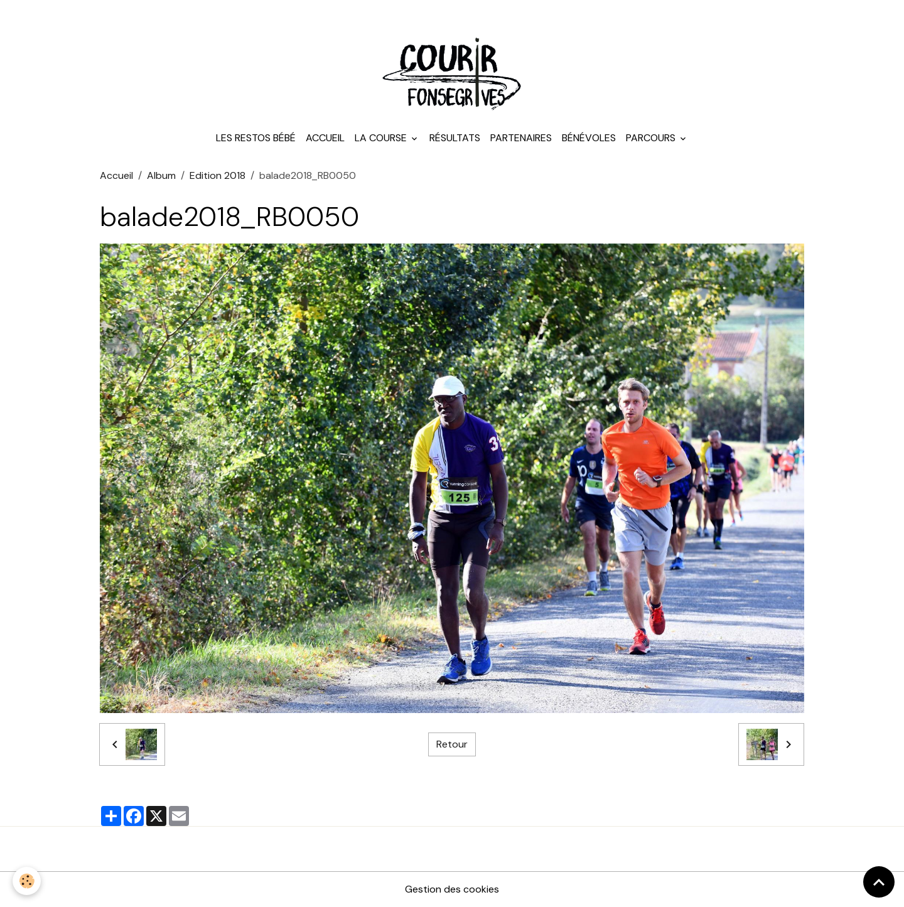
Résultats (454, 137)
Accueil (325, 137)
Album (161, 175)
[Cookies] (27, 881)
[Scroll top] (879, 882)
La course (382, 137)
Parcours (652, 137)
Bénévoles (589, 137)
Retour (452, 744)
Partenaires (521, 137)
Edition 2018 (217, 175)
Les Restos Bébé (256, 137)
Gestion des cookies (452, 889)
